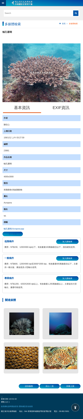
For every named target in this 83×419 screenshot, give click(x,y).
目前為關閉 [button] (3, 3)
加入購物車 (67, 242)
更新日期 (4, 399)
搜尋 (75, 13)
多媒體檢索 (73, 24)
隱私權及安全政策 (26, 406)
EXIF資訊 (61, 107)
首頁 (64, 24)
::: (3, 21)
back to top (75, 408)
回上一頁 (50, 386)
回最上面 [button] (70, 386)
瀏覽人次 (4, 402)
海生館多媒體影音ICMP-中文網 (22, 3)
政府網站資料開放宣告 (9, 406)
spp (22, 229)
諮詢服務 (29, 386)
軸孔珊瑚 (8, 229)
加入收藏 (13, 234)
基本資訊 (22, 107)
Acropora (16, 229)
